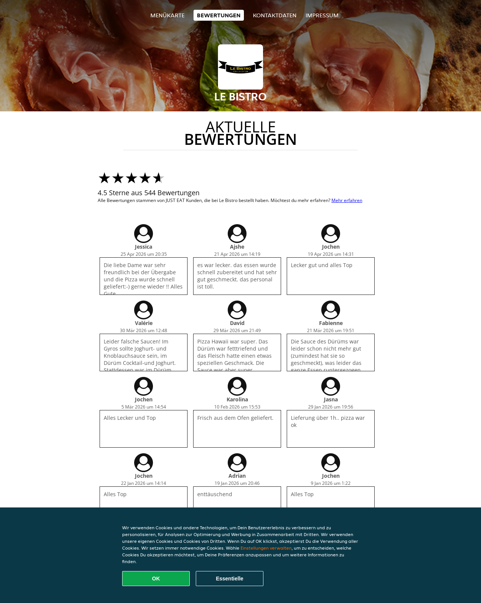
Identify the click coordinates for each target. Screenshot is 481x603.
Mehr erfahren (346, 200)
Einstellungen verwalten (266, 548)
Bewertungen (218, 15)
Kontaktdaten (274, 15)
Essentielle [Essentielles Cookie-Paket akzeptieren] (229, 579)
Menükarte (167, 15)
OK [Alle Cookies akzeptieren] (156, 579)
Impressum (322, 15)
